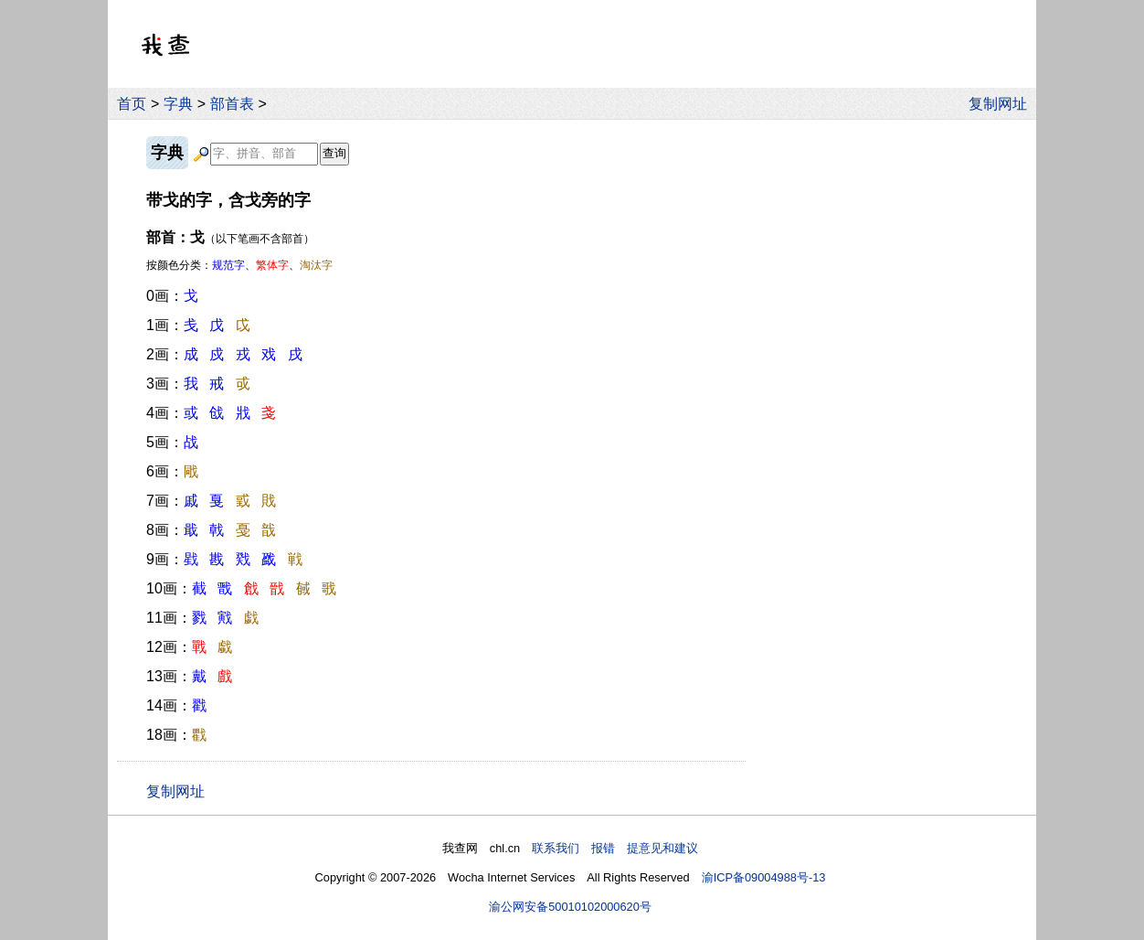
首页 (131, 104)
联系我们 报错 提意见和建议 (615, 848)
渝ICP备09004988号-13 (764, 877)
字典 (178, 104)
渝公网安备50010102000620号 (570, 906)
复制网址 (1002, 103)
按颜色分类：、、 (239, 265)
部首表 (232, 104)
